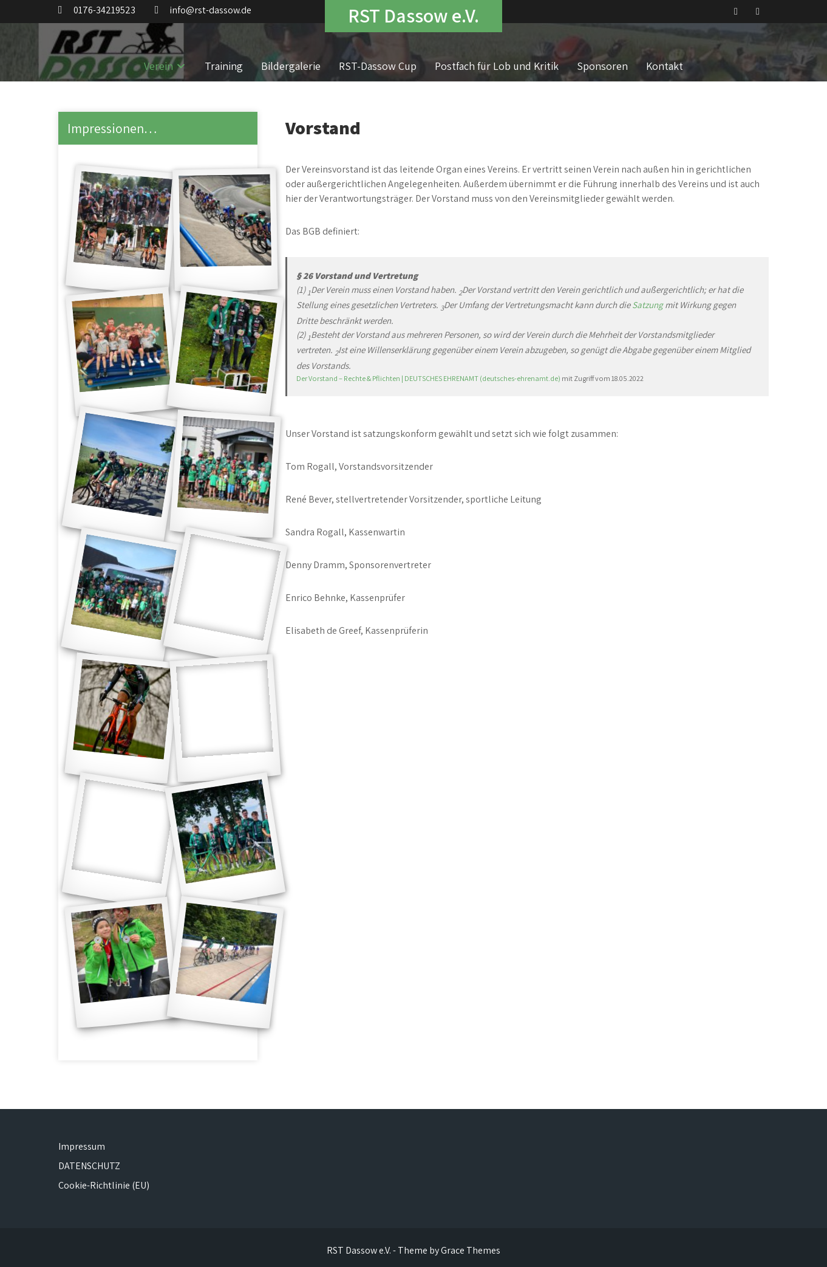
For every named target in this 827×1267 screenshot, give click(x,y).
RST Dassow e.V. (413, 15)
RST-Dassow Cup (378, 66)
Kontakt (664, 66)
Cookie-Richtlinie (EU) (103, 1185)
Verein (158, 66)
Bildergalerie (291, 66)
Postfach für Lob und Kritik (497, 66)
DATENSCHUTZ (89, 1165)
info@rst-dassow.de (210, 10)
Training (224, 66)
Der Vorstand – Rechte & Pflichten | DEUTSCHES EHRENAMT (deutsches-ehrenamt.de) (428, 378)
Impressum (81, 1146)
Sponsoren (602, 66)
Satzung (648, 305)
